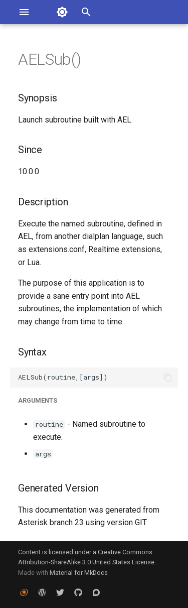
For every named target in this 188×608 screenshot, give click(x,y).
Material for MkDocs (79, 572)
